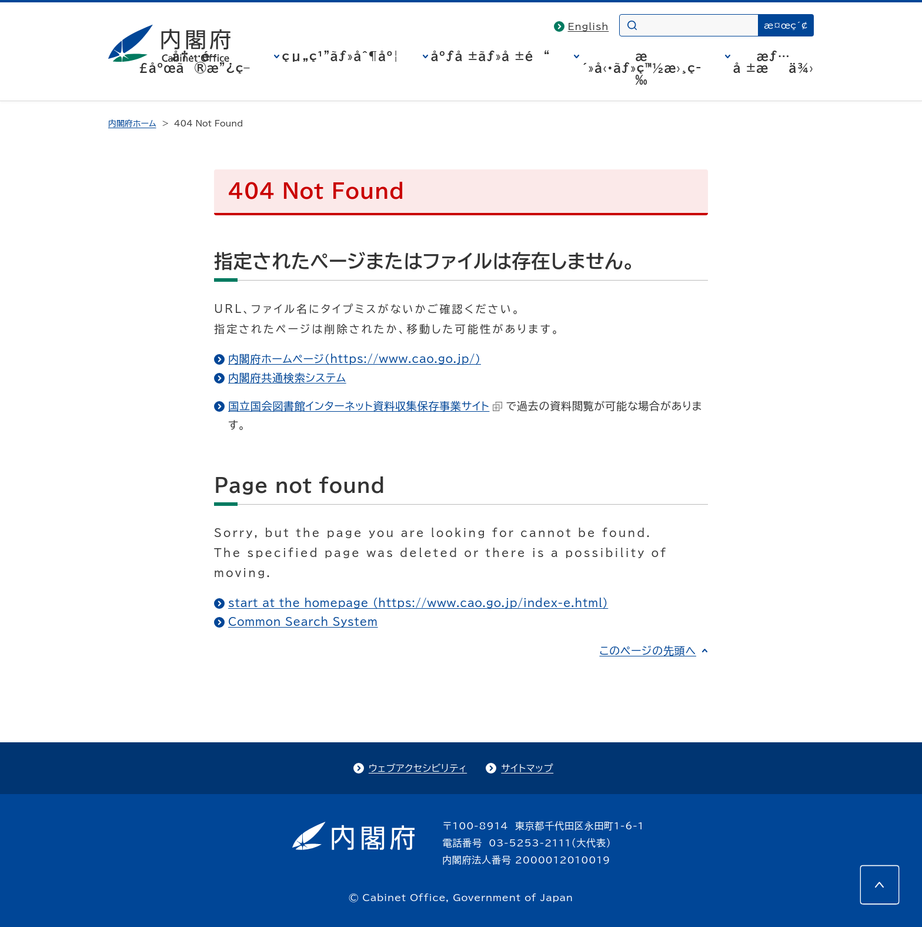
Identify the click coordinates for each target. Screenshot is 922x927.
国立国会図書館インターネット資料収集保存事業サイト (365, 406)
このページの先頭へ (647, 650)
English (588, 26)
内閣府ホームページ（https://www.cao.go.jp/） (354, 359)
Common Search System (303, 621)
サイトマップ (527, 768)
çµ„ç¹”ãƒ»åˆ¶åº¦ (340, 56)
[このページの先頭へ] (879, 884)
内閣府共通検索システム (287, 377)
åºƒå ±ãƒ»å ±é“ (490, 56)
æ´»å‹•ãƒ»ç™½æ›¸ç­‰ (641, 67)
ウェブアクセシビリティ (418, 768)
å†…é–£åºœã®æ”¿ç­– (194, 62)
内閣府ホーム (132, 123)
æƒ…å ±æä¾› (773, 62)
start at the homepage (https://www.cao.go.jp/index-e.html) (418, 603)
